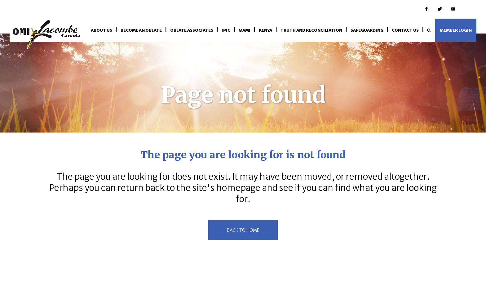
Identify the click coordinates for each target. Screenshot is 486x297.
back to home (243, 230)
